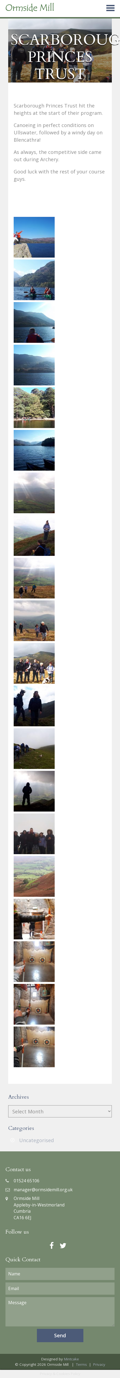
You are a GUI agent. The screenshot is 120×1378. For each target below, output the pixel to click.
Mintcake (71, 1359)
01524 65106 (22, 1181)
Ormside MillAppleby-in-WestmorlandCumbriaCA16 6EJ (35, 1208)
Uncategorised (36, 1140)
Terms (81, 1364)
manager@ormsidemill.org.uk (39, 1190)
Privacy (99, 1364)
